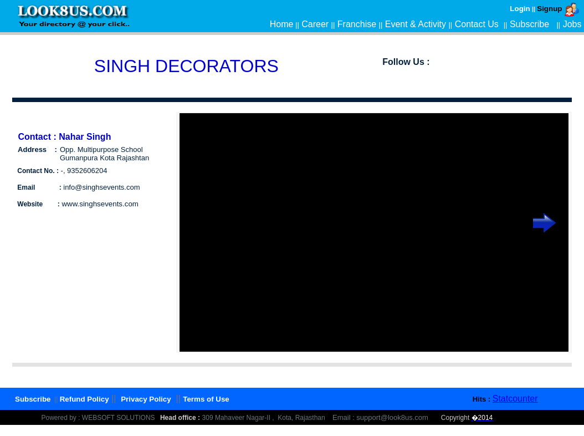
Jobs (572, 24)
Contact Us (477, 24)
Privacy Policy (146, 399)
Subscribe (529, 24)
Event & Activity (415, 24)
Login (520, 8)
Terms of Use (206, 399)
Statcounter (515, 398)
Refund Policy (84, 399)
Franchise (356, 24)
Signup (549, 8)
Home (282, 24)
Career (315, 24)
